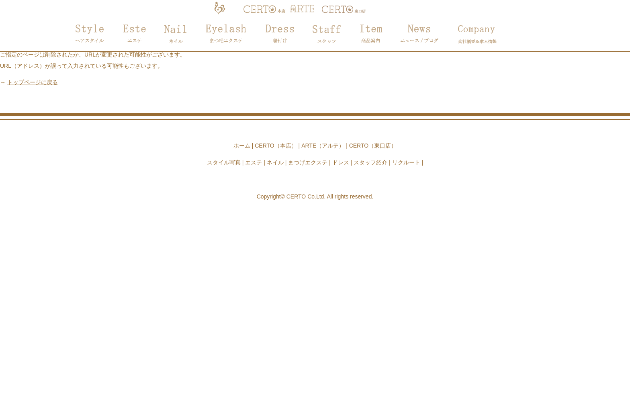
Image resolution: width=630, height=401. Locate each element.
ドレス (340, 162)
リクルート (406, 162)
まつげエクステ (307, 162)
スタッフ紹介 (370, 162)
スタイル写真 (224, 162)
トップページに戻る (32, 82)
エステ (253, 162)
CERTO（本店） (276, 145)
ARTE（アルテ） (322, 145)
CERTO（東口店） (373, 145)
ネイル (275, 162)
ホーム (241, 145)
